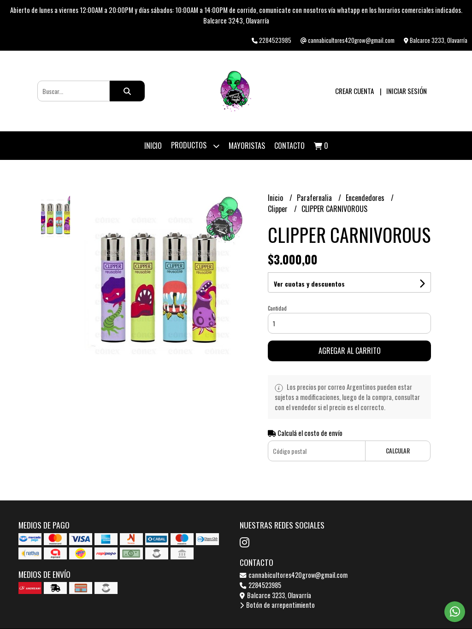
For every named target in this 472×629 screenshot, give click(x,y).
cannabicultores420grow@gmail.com (294, 575)
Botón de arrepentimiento (277, 605)
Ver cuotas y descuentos (309, 283)
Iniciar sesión (406, 91)
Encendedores (366, 197)
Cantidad (277, 308)
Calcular (398, 451)
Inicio (153, 145)
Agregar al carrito (350, 350)
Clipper (278, 208)
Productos (195, 146)
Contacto (289, 145)
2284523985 (260, 585)
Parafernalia (315, 197)
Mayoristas (247, 145)
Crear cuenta (354, 91)
